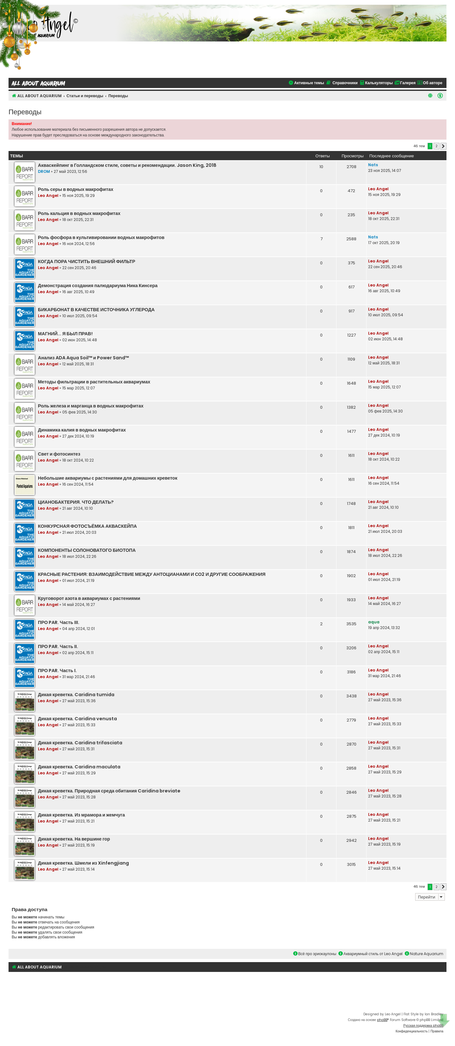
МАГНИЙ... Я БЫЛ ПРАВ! (65, 334)
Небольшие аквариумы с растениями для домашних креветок (107, 478)
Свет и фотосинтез (59, 454)
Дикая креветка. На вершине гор (74, 839)
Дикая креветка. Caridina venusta (77, 718)
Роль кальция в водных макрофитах (79, 213)
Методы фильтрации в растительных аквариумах (94, 382)
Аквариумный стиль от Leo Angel (370, 953)
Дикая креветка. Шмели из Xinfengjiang (83, 863)
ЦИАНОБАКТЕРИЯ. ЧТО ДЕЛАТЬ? (76, 502)
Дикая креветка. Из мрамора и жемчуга (81, 815)
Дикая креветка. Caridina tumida (76, 694)
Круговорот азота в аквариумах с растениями (89, 598)
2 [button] (436, 145)
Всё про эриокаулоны (314, 953)
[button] (443, 146)
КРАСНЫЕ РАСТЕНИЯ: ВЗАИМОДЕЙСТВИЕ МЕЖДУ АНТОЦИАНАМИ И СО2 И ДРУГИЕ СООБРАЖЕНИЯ (151, 574)
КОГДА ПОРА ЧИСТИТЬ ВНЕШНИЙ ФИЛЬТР (86, 261)
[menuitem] (440, 95)
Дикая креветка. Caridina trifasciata (80, 743)
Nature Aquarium (424, 953)
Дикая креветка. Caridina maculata (79, 767)
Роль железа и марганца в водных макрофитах (90, 406)
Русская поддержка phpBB (423, 1025)
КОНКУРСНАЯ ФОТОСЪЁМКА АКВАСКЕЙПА (87, 526)
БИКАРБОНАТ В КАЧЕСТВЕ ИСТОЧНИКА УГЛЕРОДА (96, 309)
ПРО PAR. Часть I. (57, 670)
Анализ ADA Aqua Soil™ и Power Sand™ (83, 358)
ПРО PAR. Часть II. (58, 646)
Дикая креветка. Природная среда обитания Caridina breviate (109, 791)
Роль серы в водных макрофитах (75, 189)
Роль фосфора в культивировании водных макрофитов (101, 237)
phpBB (382, 1020)
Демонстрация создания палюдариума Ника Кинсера (98, 285)
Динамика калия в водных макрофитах (82, 430)
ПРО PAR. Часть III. (58, 622)
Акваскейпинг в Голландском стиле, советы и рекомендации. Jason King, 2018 (127, 165)
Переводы (25, 111)
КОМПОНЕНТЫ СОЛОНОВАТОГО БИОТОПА (87, 550)
